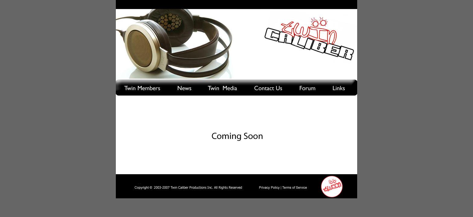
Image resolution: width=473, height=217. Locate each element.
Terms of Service (295, 187)
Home (332, 186)
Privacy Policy (269, 187)
